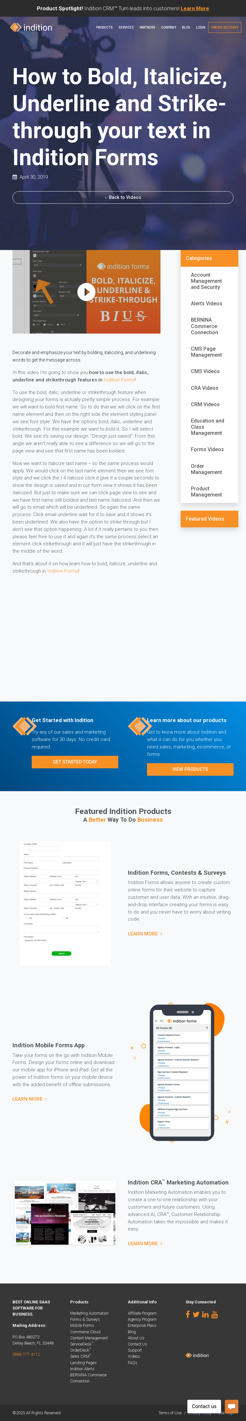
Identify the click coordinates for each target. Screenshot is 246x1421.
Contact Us (137, 1344)
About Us (136, 1338)
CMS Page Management (206, 352)
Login (200, 27)
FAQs (132, 1362)
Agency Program (142, 1319)
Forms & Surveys (85, 1319)
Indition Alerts (82, 1368)
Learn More (143, 934)
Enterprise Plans (142, 1325)
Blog (186, 27)
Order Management (206, 469)
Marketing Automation (89, 1313)
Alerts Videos (206, 303)
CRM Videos (205, 404)
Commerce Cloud (85, 1331)
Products (104, 27)
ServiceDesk (81, 1344)
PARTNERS (147, 27)
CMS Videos (205, 371)
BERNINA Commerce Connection (204, 326)
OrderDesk (80, 1350)
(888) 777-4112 (26, 1354)
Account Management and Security (206, 281)
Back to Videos (123, 197)
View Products (190, 769)
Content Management (89, 1338)
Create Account (224, 27)
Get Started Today (75, 762)
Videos (134, 1356)
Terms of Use (170, 1412)
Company (168, 27)
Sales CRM (80, 1356)
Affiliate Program (142, 1313)
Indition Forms (119, 380)
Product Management (206, 492)
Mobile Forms (82, 1325)
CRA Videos (204, 388)
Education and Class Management (207, 427)
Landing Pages (83, 1362)
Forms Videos (207, 449)
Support (135, 1350)
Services (126, 27)
